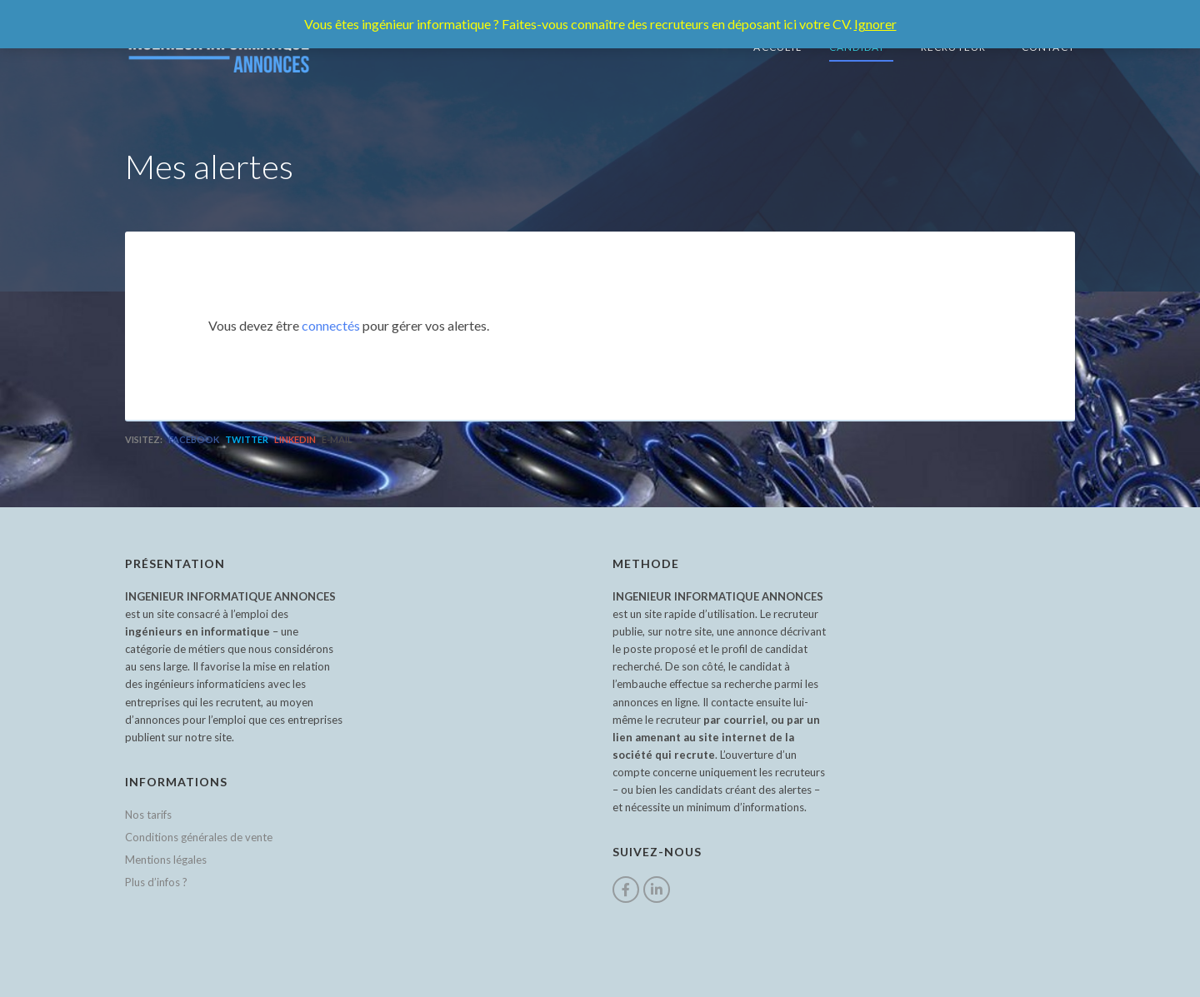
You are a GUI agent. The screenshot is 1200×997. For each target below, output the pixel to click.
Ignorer (875, 24)
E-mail (337, 439)
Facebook (193, 439)
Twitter (246, 439)
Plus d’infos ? (156, 882)
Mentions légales (166, 859)
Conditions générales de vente (198, 837)
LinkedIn (295, 439)
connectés (331, 325)
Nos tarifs (148, 814)
